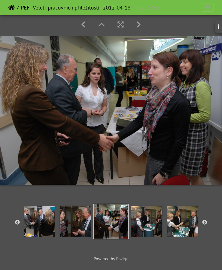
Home (11, 8)
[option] (39, 221)
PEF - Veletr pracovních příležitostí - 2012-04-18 (76, 7)
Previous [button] (17, 222)
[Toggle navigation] (208, 8)
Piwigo (122, 258)
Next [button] (204, 222)
